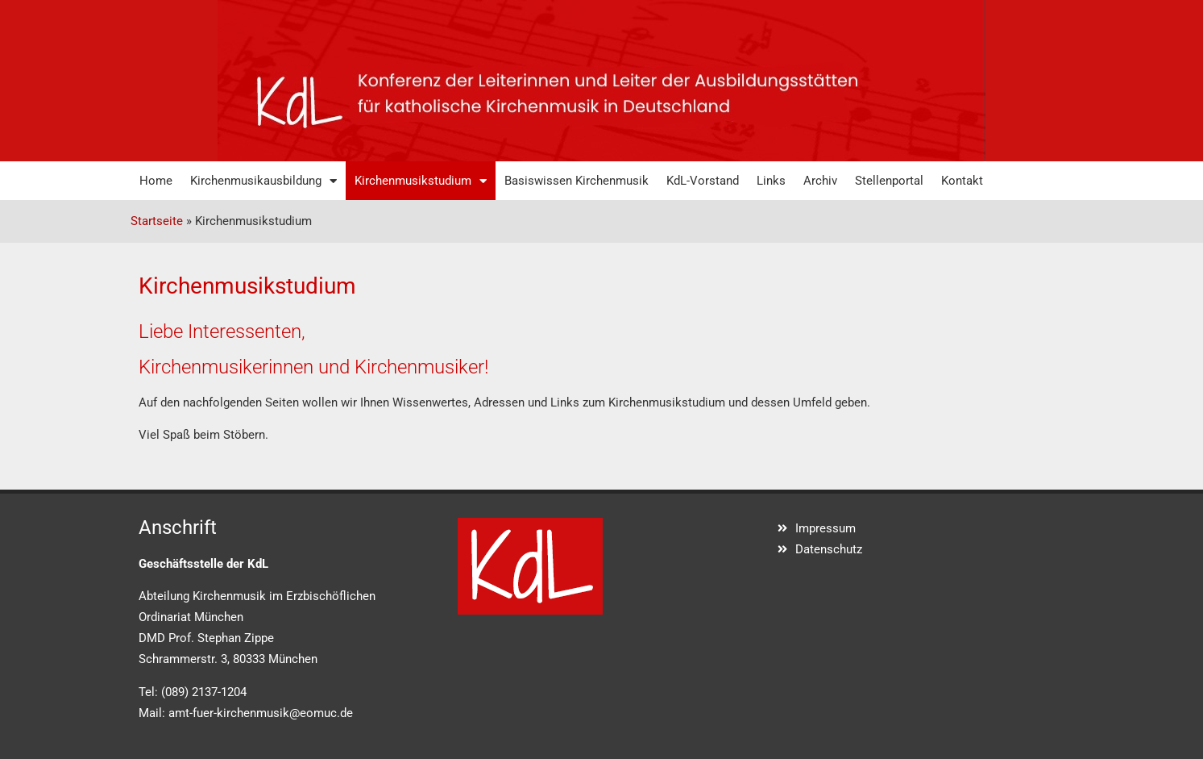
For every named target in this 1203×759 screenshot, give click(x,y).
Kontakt (962, 180)
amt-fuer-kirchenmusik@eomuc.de (260, 713)
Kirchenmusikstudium (421, 181)
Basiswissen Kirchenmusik (576, 180)
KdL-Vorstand (702, 180)
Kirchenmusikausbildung (263, 181)
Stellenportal (889, 180)
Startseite (157, 221)
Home (155, 180)
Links (771, 180)
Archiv (820, 180)
